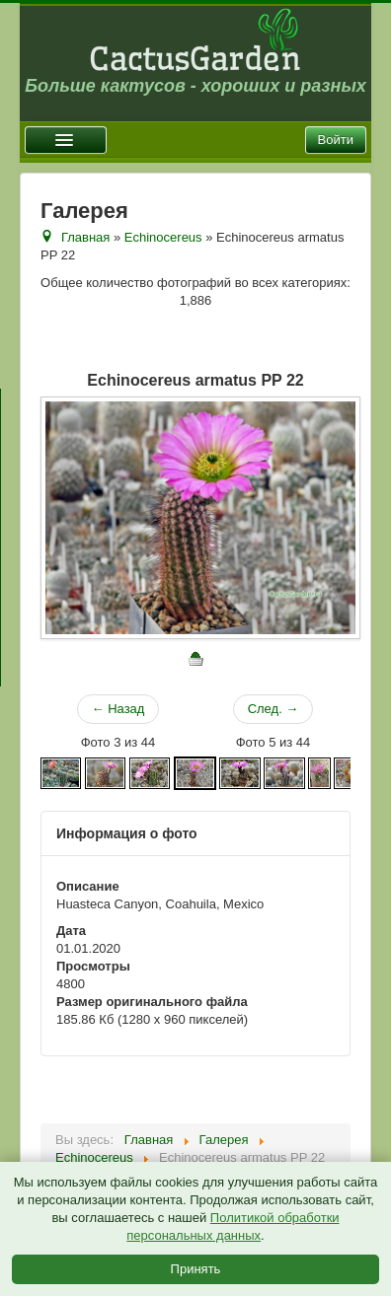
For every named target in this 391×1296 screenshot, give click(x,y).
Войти (335, 139)
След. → (273, 708)
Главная (85, 237)
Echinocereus (163, 237)
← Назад (118, 708)
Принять (196, 1268)
